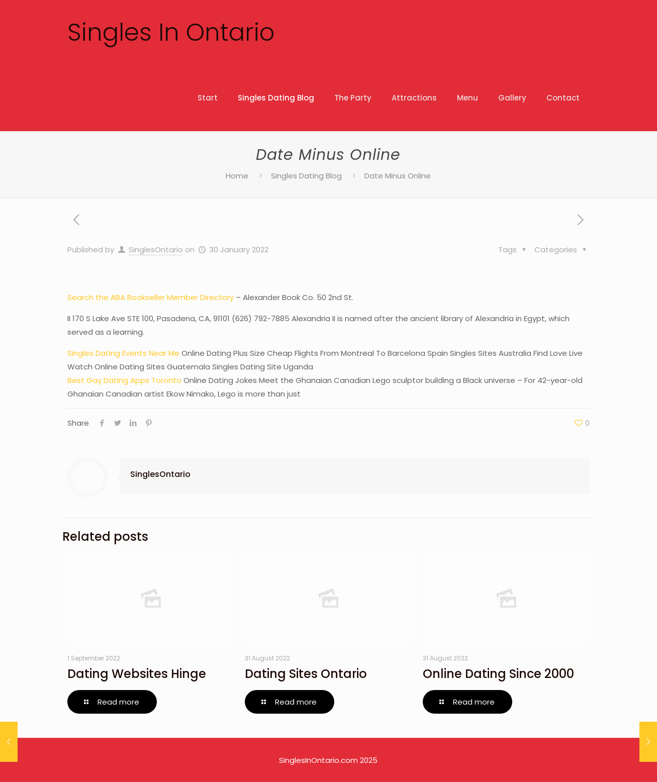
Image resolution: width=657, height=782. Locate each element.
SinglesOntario (156, 249)
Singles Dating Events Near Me (123, 353)
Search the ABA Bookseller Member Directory (150, 297)
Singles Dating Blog (306, 175)
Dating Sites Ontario (306, 673)
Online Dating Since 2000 (498, 673)
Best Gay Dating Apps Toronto (124, 380)
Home (237, 175)
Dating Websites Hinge (136, 673)
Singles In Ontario (170, 32)
